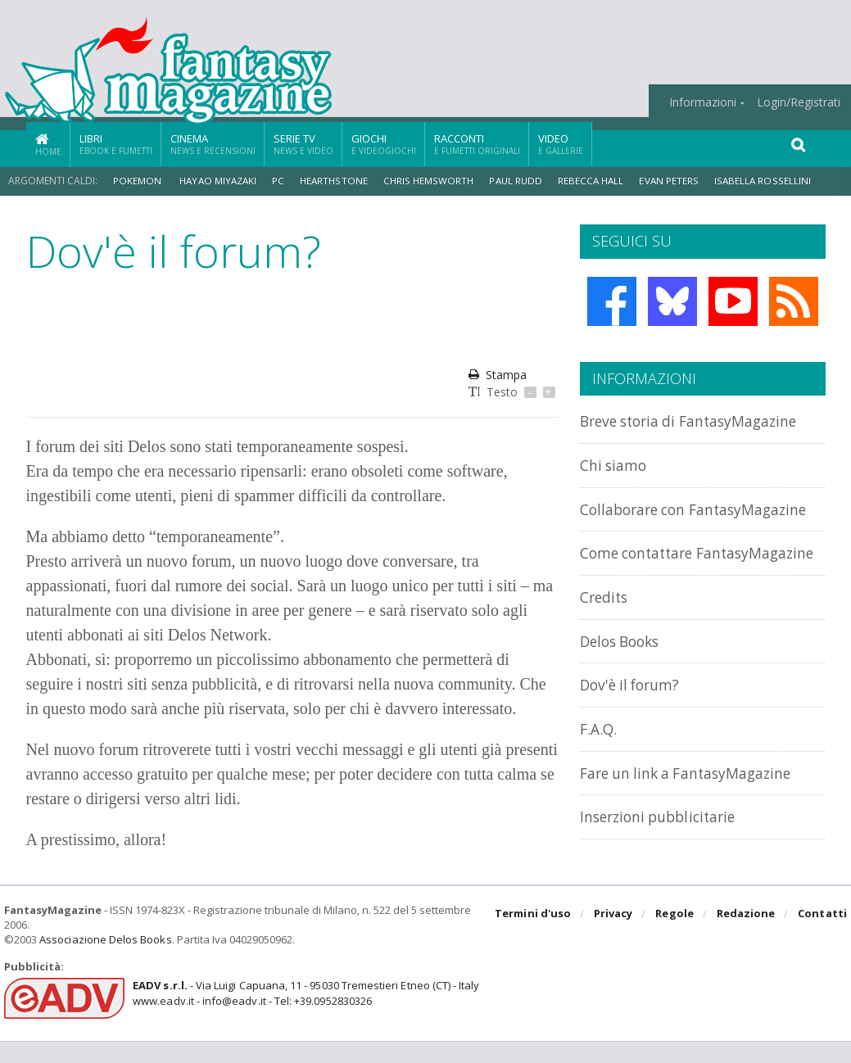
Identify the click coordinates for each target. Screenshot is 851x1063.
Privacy (614, 937)
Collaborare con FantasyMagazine (644, 517)
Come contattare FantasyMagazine (644, 579)
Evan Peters (678, 181)
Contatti (823, 937)
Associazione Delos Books (104, 961)
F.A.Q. (599, 763)
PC (282, 181)
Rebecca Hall (599, 181)
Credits (606, 632)
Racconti (477, 143)
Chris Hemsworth (433, 181)
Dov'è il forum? (634, 719)
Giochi (383, 143)
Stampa (498, 374)
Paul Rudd (522, 181)
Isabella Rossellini (770, 181)
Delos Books (624, 676)
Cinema (213, 143)
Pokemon (138, 181)
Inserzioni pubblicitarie (664, 850)
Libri (115, 143)
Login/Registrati (798, 102)
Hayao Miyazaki (219, 181)
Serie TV (303, 143)
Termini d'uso (535, 937)
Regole (676, 937)
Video (560, 143)
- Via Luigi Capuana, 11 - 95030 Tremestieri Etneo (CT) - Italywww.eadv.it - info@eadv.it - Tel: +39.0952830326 (304, 1015)
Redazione (746, 937)
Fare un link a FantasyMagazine (696, 807)
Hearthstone (338, 181)
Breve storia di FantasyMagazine (699, 420)
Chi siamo (616, 465)
